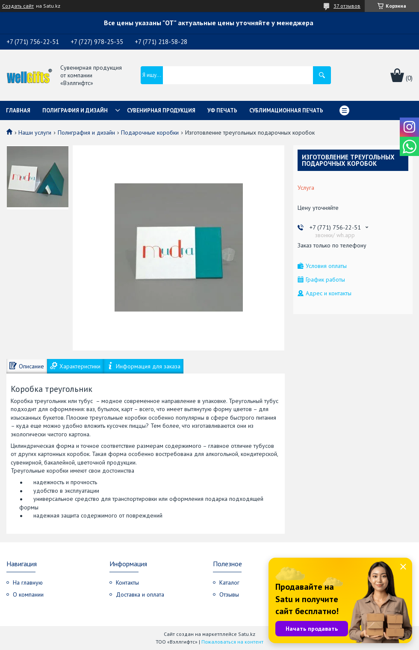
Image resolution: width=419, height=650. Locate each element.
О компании (28, 594)
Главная (18, 110)
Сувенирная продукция (161, 110)
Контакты (127, 582)
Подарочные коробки (150, 132)
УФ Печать (222, 110)
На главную (28, 582)
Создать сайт (18, 6)
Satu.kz (246, 634)
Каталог (229, 582)
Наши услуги (34, 132)
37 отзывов (346, 6)
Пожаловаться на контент (232, 641)
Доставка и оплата (140, 594)
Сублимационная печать (286, 110)
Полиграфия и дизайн (75, 110)
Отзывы (229, 594)
